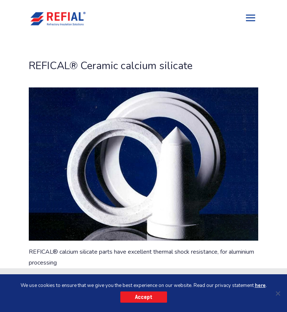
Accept (143, 297)
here (260, 285)
